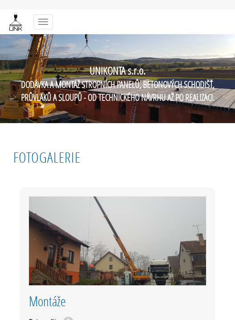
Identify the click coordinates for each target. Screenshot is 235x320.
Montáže (47, 301)
